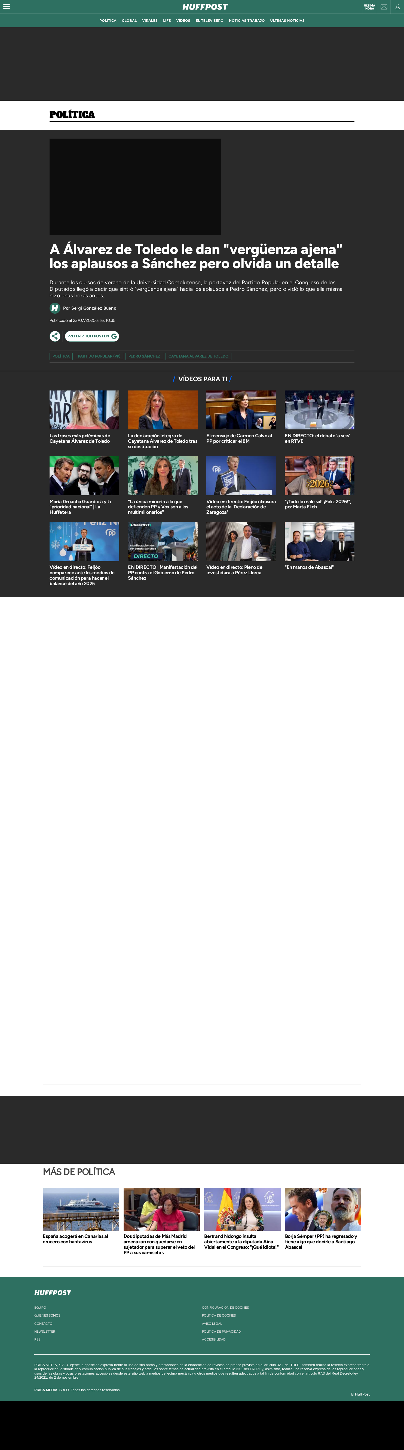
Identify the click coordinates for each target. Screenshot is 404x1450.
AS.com (260, 1417)
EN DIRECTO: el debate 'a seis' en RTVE (317, 438)
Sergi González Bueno (93, 308)
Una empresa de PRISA (91, 1421)
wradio (193, 1425)
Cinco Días (213, 1425)
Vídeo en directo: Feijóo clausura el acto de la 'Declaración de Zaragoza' (241, 507)
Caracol (298, 1417)
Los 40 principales (166, 1417)
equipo (40, 1307)
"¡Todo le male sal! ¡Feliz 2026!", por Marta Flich (318, 504)
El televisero (210, 21)
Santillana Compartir (220, 1417)
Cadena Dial (234, 1425)
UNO (177, 1425)
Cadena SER (243, 1417)
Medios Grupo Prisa (91, 1434)
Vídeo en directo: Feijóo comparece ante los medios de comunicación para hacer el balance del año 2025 (82, 575)
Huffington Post (147, 1425)
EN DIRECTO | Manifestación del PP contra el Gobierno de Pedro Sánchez (162, 572)
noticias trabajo (247, 21)
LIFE (167, 21)
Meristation (286, 1433)
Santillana (191, 1417)
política (108, 21)
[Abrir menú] (6, 7)
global (129, 21)
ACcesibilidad (213, 1339)
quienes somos (47, 1315)
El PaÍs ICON (213, 1433)
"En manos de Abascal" (309, 567)
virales (150, 21)
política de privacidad (221, 1331)
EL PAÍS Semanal (254, 1425)
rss (37, 1339)
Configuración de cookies (225, 1307)
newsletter (44, 1331)
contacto (43, 1324)
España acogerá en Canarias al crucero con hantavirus (75, 1239)
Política (72, 115)
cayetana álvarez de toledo (198, 356)
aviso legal (212, 1324)
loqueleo (260, 1433)
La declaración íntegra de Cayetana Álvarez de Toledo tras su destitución (162, 441)
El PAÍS (140, 1417)
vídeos (183, 21)
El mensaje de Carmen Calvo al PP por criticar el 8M (239, 438)
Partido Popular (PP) (99, 356)
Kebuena (294, 1425)
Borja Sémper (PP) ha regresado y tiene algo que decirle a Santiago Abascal (321, 1241)
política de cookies (219, 1315)
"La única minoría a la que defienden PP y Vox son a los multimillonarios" (158, 507)
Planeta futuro (274, 1425)
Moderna (163, 1433)
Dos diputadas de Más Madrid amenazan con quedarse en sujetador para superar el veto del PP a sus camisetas (159, 1244)
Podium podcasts (190, 1433)
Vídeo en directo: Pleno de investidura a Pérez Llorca (234, 570)
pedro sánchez (144, 356)
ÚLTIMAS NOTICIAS (287, 21)
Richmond (136, 1433)
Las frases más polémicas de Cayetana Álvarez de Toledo (80, 438)
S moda (236, 1433)
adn (279, 1417)
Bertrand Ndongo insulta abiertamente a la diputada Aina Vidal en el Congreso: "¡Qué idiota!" (241, 1241)
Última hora (369, 7)
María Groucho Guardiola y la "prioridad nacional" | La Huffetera (80, 507)
